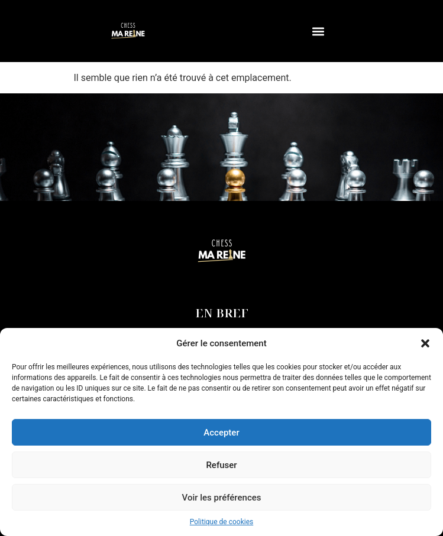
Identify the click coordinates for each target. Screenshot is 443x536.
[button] (425, 343)
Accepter (221, 432)
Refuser (221, 465)
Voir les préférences (221, 497)
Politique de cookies (221, 522)
